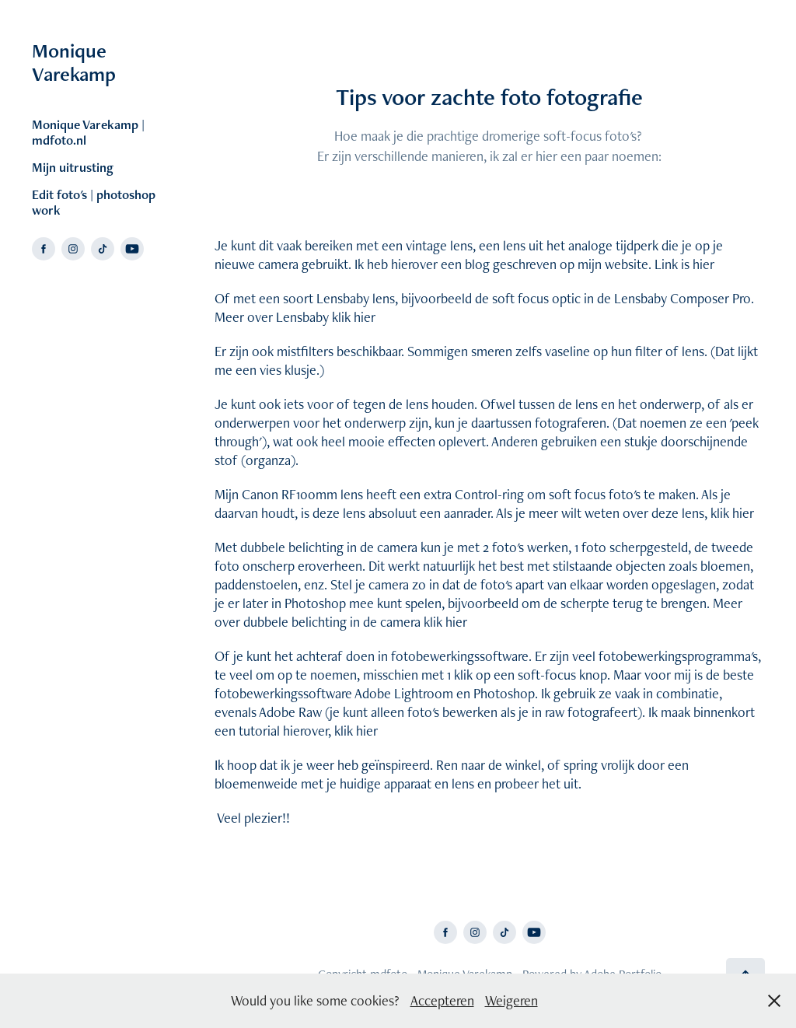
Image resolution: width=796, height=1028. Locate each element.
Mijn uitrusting (72, 167)
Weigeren (511, 1000)
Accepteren (442, 1000)
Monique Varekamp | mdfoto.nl (88, 132)
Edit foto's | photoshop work (93, 202)
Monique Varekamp (74, 62)
